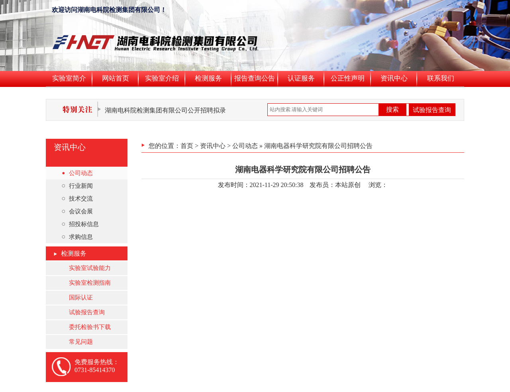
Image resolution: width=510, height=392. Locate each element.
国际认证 (81, 297)
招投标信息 (80, 224)
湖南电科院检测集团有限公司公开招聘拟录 (165, 110)
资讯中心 (394, 78)
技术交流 (77, 198)
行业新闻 (77, 186)
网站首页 (115, 78)
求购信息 (77, 237)
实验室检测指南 (90, 283)
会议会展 (77, 211)
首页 (186, 145)
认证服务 (301, 78)
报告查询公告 (254, 78)
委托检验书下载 (90, 327)
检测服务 (208, 78)
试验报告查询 (432, 109)
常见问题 (81, 342)
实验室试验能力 (90, 268)
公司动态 (77, 173)
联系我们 (440, 78)
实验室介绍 (162, 78)
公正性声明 (348, 78)
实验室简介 (69, 78)
